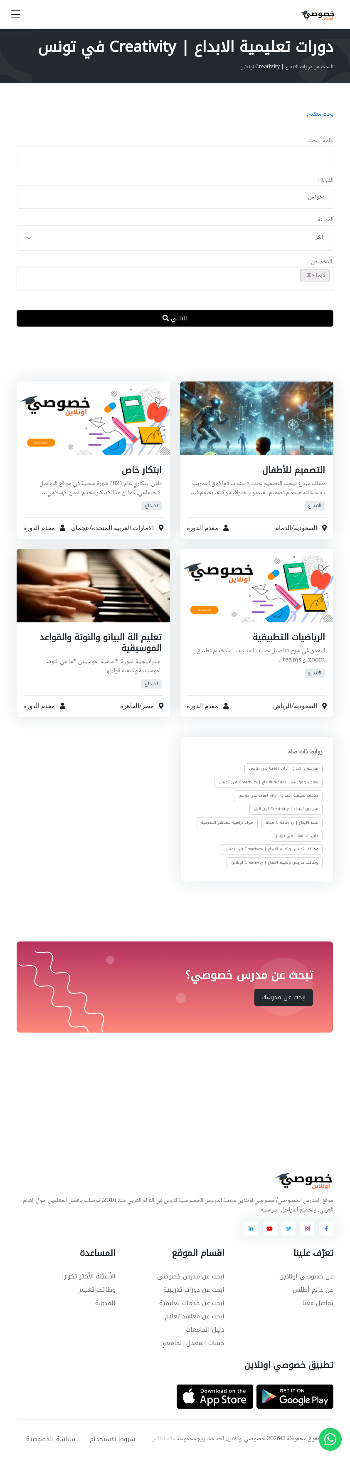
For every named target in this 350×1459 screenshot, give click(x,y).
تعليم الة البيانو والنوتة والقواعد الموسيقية (100, 642)
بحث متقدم (320, 114)
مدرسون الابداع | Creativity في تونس (283, 768)
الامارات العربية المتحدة (123, 528)
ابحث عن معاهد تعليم (194, 1316)
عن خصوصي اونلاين (306, 1276)
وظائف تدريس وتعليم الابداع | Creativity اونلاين (274, 862)
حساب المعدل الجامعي (192, 1343)
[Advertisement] (167, 360)
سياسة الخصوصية (50, 1439)
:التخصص (322, 262)
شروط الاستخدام (112, 1439)
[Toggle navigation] (16, 14)
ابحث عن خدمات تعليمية (191, 1303)
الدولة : (325, 181)
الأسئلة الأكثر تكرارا (89, 1276)
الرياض (282, 706)
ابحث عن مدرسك (284, 997)
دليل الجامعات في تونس (296, 836)
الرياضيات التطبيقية (288, 637)
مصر (148, 706)
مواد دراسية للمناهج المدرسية (227, 822)
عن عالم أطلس (313, 1290)
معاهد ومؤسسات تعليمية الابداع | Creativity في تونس (268, 782)
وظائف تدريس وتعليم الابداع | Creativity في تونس (271, 849)
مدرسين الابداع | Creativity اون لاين (286, 808)
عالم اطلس (163, 1439)
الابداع (314, 505)
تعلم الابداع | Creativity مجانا (292, 822)
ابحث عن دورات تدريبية (193, 1290)
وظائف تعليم (97, 1290)
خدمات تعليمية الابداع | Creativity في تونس (278, 795)
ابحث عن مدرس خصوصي (190, 1276)
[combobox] (174, 197)
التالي (175, 318)
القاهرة (129, 706)
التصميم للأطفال (293, 470)
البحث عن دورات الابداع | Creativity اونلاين (286, 67)
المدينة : (324, 220)
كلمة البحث (320, 141)
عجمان (80, 528)
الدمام (283, 528)
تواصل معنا (317, 1303)
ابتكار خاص (141, 470)
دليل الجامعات (205, 1329)
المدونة (105, 1303)
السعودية (305, 528)
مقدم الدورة (202, 528)
